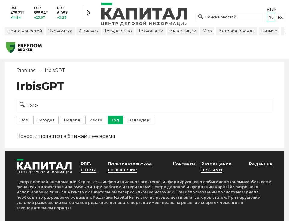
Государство (118, 31)
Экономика (60, 31)
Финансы (89, 31)
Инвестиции (182, 31)
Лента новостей (24, 31)
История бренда (236, 31)
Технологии (150, 31)
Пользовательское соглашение (130, 166)
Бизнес (269, 31)
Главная (26, 70)
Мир (207, 31)
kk (280, 17)
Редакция (260, 164)
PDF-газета (88, 166)
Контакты (184, 164)
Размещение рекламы (216, 166)
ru (271, 17)
